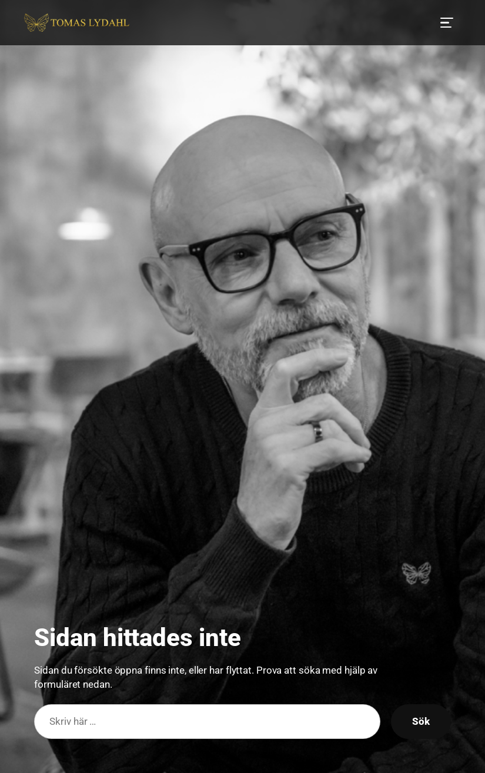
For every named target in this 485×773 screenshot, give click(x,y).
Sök (421, 721)
